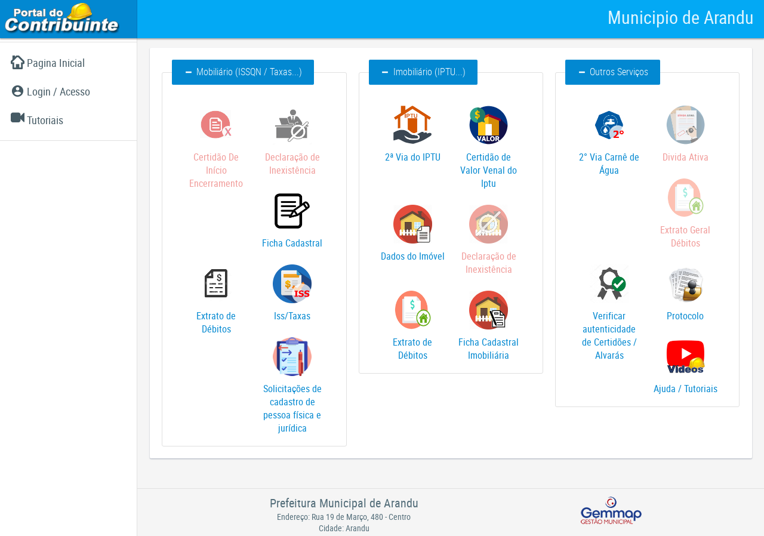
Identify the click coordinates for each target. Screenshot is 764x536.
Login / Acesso (50, 91)
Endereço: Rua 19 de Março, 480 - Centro (344, 516)
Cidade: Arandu (344, 528)
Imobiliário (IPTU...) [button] (423, 71)
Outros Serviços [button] (612, 71)
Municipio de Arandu (681, 17)
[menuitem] (68, 62)
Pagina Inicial (48, 63)
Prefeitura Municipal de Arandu (344, 503)
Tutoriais (37, 120)
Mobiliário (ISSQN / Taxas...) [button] (243, 71)
